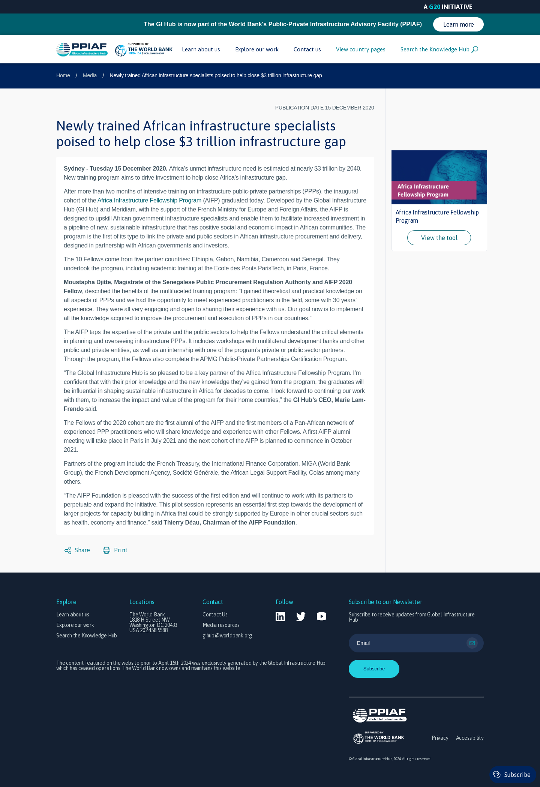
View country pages (361, 49)
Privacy (440, 738)
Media (90, 75)
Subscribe (517, 774)
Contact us (307, 49)
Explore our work (257, 49)
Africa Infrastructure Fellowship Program (149, 200)
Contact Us (215, 615)
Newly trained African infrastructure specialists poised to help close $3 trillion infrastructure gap (216, 75)
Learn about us (201, 49)
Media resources (221, 625)
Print (115, 550)
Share (77, 550)
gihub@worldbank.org (227, 636)
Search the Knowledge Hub (439, 49)
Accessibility (470, 738)
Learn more (458, 24)
